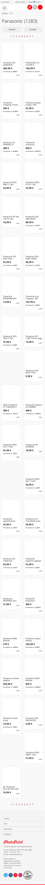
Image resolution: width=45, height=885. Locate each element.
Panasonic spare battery (33, 640)
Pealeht (4, 13)
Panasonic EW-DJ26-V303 (9, 258)
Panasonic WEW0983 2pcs (10, 600)
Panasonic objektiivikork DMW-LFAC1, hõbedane (9, 520)
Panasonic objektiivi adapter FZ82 (33, 560)
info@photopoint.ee (15, 854)
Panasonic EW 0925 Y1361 (32, 372)
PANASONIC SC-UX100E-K (33, 64)
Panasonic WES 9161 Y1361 (10, 446)
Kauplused (5, 2)
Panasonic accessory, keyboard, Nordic (33, 144)
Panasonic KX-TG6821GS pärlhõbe (9, 560)
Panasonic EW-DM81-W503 (32, 258)
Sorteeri (32, 29)
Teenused (8, 829)
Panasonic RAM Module (10, 640)
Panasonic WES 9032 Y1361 (10, 337)
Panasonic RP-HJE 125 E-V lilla (11, 218)
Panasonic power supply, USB (33, 104)
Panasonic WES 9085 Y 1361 (10, 183)
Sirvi (6, 824)
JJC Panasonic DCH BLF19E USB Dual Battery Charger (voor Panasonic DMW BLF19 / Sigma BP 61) (11, 788)
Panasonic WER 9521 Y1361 (32, 480)
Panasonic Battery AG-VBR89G (34, 406)
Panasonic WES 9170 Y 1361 (32, 183)
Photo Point (15, 842)
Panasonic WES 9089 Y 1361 (32, 754)
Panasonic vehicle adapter (11, 679)
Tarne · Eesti (35, 2)
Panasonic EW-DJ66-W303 (32, 218)
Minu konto (21, 2)
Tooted (7, 819)
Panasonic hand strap (10, 719)
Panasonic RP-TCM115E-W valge (34, 337)
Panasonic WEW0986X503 (9, 297)
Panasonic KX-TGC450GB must (33, 520)
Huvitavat (8, 834)
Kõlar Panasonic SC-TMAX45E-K (10, 406)
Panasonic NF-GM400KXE (9, 64)
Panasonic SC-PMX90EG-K (9, 144)
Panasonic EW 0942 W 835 (32, 719)
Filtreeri (12, 29)
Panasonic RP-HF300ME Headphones (32, 446)
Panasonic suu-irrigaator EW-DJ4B (32, 297)
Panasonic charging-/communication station (11, 104)
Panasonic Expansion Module (30, 600)
